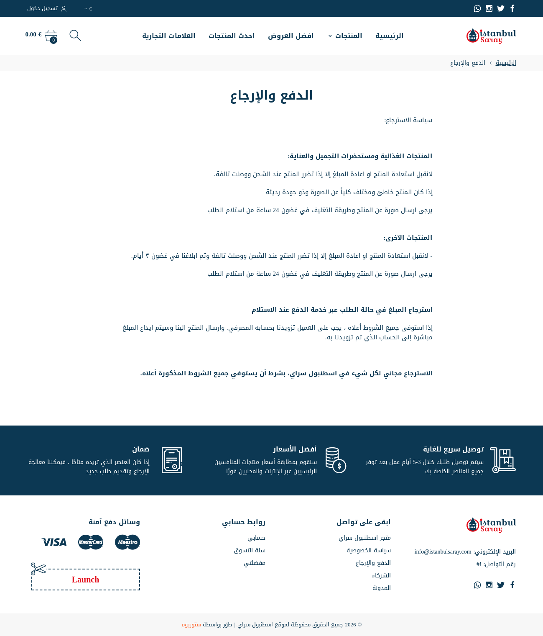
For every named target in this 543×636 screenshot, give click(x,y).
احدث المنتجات (232, 35)
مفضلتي (254, 563)
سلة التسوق (249, 550)
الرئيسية (389, 35)
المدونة (381, 588)
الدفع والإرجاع (373, 563)
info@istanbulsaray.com (443, 552)
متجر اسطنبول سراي (365, 538)
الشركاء (381, 576)
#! (479, 564)
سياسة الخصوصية (369, 550)
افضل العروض (291, 35)
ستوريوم (191, 624)
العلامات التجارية (169, 35)
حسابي (256, 538)
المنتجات (349, 35)
